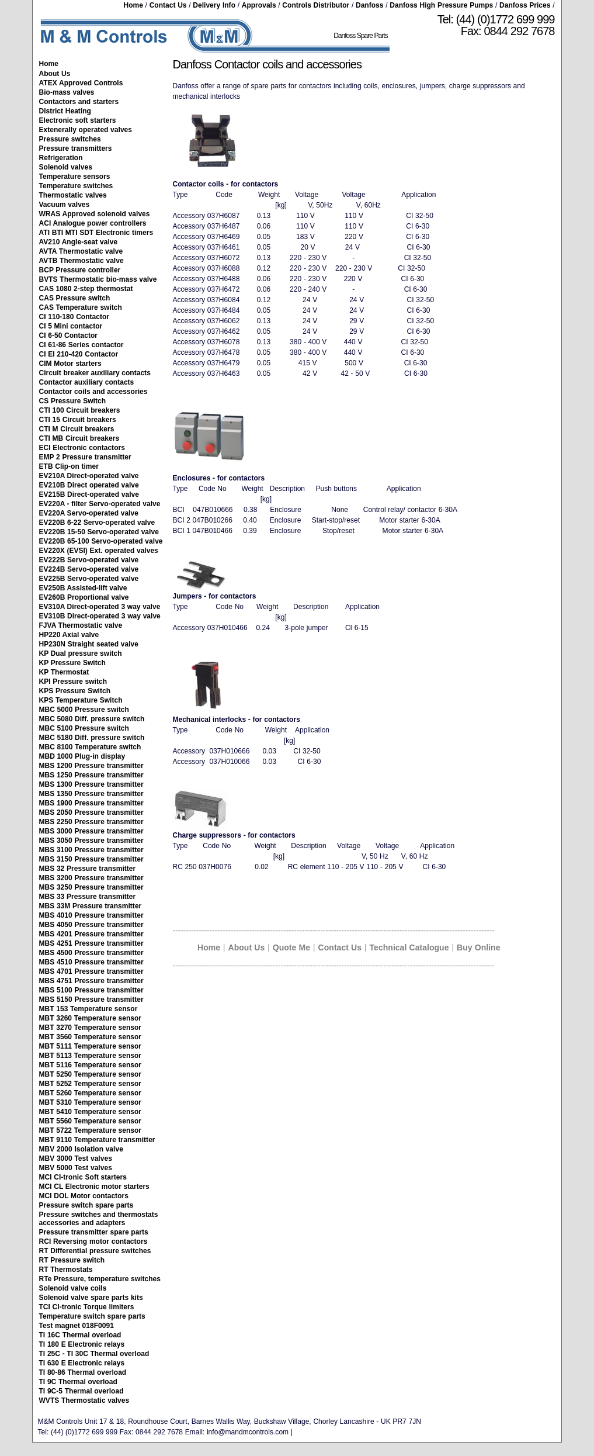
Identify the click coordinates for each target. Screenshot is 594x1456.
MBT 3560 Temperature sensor (90, 1037)
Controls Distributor (315, 5)
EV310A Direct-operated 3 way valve (100, 607)
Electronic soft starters (77, 120)
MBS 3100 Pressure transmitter (91, 850)
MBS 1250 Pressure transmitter (91, 775)
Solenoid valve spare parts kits (91, 1298)
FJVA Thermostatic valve (81, 625)
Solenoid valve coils (73, 1288)
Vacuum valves (64, 204)
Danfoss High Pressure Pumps (441, 5)
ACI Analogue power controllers (93, 223)
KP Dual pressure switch (80, 653)
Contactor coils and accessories (93, 392)
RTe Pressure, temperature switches (100, 1279)
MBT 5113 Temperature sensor (90, 1056)
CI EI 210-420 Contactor (79, 354)
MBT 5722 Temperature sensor (90, 1130)
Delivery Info (214, 5)
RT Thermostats (66, 1269)
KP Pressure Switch (72, 663)
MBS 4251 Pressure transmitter (91, 943)
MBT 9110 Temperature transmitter (97, 1140)
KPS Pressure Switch (75, 691)
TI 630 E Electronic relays (82, 1363)
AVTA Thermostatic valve (81, 251)
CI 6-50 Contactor (68, 335)
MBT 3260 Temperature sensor (90, 1018)
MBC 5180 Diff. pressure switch (92, 738)
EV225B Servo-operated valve (89, 579)
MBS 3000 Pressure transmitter (91, 831)
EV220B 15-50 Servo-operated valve (99, 532)
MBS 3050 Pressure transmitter (91, 840)
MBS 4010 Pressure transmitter (91, 915)
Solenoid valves (65, 167)
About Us (55, 74)
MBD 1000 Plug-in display (82, 756)
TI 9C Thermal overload (78, 1382)
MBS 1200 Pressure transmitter (91, 766)
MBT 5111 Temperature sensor (90, 1046)
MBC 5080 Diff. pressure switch (92, 719)
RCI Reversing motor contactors (93, 1241)
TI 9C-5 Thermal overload (81, 1391)
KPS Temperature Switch (81, 700)
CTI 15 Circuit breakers (77, 420)
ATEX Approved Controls (81, 83)
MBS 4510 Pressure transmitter (91, 962)
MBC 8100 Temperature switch (90, 747)
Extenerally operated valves (86, 130)
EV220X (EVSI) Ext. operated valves (98, 551)
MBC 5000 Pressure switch (84, 709)
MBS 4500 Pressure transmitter (91, 953)
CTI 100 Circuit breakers (79, 410)
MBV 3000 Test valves (75, 1158)
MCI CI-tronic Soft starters (83, 1177)
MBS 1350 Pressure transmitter (91, 794)
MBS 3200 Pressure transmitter (91, 878)
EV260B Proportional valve (84, 597)
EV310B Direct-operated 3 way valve (100, 616)
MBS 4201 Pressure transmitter (91, 934)
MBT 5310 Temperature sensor (90, 1102)
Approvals (259, 5)
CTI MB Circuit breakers (79, 438)
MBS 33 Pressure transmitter (87, 897)
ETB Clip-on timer (69, 466)
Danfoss (370, 5)
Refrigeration (61, 158)
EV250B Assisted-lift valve (83, 588)
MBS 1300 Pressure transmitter (91, 784)
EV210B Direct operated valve (89, 485)
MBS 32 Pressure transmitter (87, 868)
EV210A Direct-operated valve (89, 476)
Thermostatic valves (73, 195)
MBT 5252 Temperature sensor (90, 1084)
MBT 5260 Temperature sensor (90, 1093)
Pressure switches (70, 139)
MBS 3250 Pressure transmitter (91, 887)
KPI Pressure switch (73, 681)
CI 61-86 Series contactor (81, 345)
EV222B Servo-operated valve (89, 560)
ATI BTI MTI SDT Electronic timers (96, 233)
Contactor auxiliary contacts (86, 382)
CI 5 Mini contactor (71, 326)
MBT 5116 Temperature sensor (90, 1065)
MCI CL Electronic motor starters (94, 1186)
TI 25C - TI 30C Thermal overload (94, 1354)
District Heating (65, 111)
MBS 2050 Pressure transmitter (91, 812)
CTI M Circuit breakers (76, 429)
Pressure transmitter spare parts (93, 1232)
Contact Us (168, 5)
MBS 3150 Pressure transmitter (91, 859)
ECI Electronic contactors (82, 448)
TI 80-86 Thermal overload (83, 1372)
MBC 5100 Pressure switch (84, 728)
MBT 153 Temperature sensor (88, 1009)
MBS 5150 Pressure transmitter (91, 999)
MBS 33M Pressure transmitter (90, 906)
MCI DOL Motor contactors (83, 1196)
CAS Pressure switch (74, 298)
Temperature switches (76, 186)
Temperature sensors (74, 176)
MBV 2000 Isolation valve (81, 1149)
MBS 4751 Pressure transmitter (91, 981)
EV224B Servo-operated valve (89, 569)
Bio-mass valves (67, 92)
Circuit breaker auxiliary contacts (95, 373)
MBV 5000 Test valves (75, 1168)
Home (133, 5)
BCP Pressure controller (80, 270)
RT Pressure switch (72, 1260)
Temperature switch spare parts (92, 1316)
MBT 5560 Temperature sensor (90, 1121)
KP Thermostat (64, 672)
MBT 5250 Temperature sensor (90, 1074)
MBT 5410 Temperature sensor (90, 1112)
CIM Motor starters (70, 363)
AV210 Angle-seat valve (78, 242)
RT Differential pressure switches (95, 1251)
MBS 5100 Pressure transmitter (91, 990)
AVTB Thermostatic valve (81, 261)
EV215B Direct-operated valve (89, 494)
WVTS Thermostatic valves (84, 1400)
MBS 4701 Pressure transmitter (91, 971)
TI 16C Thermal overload (80, 1335)
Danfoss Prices (524, 5)
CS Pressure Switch (72, 401)
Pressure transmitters (75, 148)
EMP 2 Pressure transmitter (85, 457)
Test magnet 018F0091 (76, 1326)
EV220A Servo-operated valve (88, 513)
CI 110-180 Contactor (74, 317)
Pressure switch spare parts (86, 1205)
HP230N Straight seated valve (88, 644)
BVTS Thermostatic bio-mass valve (98, 279)
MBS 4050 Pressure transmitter (91, 925)
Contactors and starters (79, 102)
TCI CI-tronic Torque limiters (86, 1307)
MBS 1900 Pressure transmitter (91, 803)
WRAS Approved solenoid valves (94, 214)
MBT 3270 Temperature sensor (90, 1027)
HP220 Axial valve (69, 635)
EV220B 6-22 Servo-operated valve (97, 522)
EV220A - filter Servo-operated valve (100, 504)
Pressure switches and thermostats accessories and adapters (98, 1219)
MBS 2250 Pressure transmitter (91, 822)
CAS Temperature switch (80, 307)
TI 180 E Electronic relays (82, 1344)
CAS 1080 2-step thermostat (86, 289)
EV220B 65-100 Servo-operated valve (101, 541)
